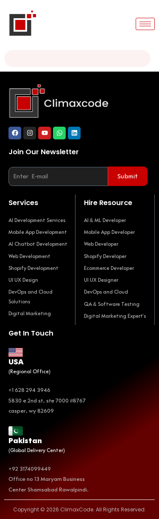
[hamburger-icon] (145, 24)
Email (17, 161)
